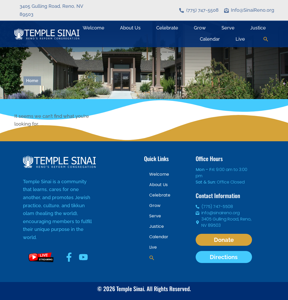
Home (32, 80)
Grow (200, 27)
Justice (258, 27)
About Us (130, 27)
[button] (266, 39)
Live (240, 39)
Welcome (93, 27)
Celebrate (167, 27)
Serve (228, 27)
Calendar (210, 39)
